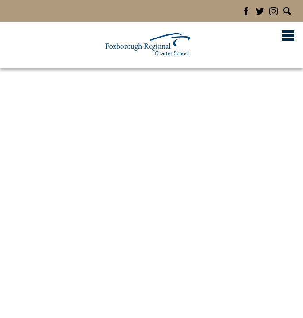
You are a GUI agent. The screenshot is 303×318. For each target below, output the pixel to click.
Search (287, 11)
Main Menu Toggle (288, 35)
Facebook (246, 11)
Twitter (260, 11)
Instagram (273, 11)
